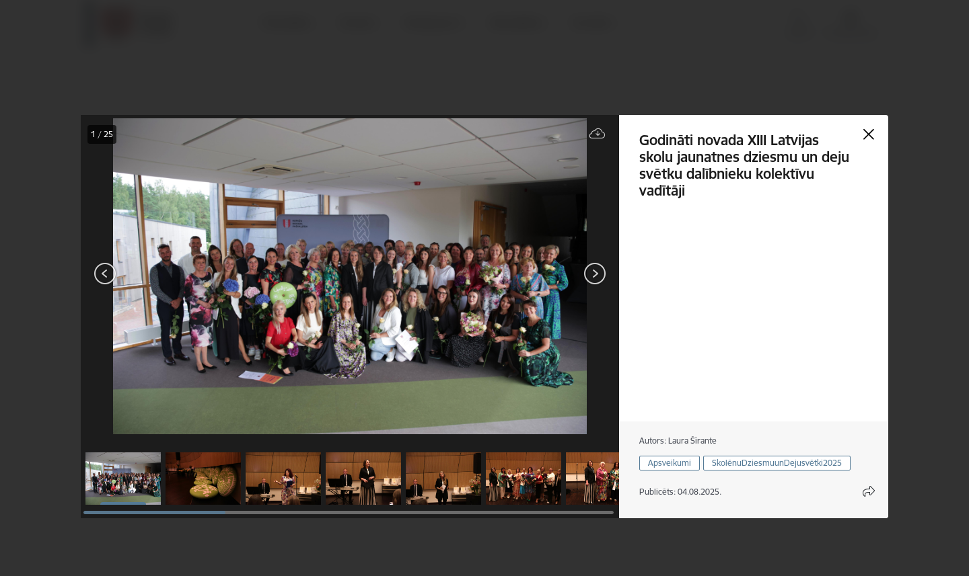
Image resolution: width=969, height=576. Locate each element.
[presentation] (161, 275)
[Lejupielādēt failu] (597, 134)
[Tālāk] (595, 273)
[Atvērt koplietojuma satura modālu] (869, 491)
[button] (123, 478)
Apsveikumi (669, 463)
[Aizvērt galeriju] (869, 134)
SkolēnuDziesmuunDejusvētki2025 (777, 463)
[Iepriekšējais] (105, 273)
